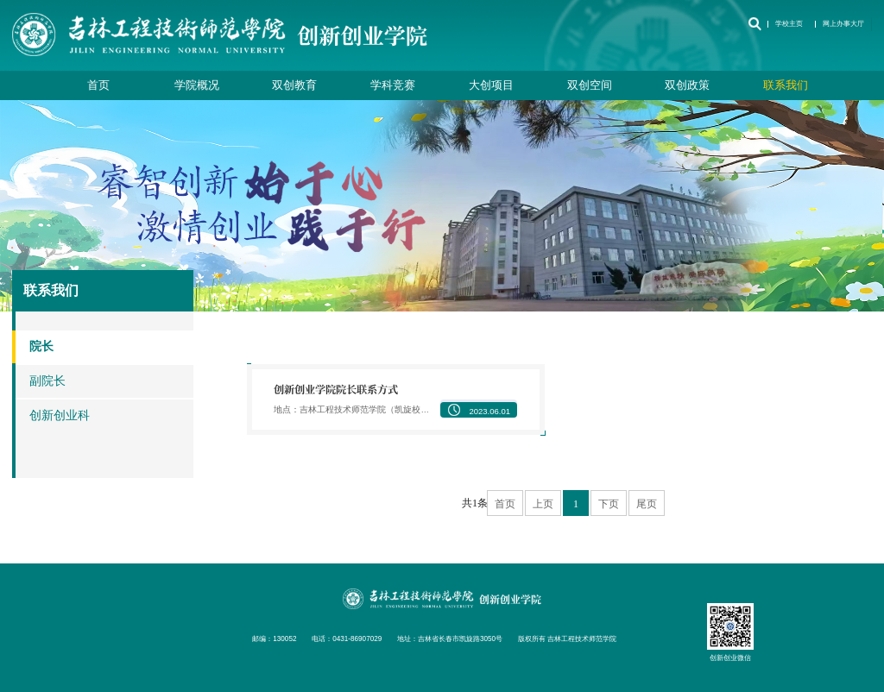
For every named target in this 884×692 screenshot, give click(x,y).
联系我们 (785, 85)
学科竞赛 (392, 85)
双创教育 (294, 85)
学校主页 (789, 24)
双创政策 (687, 85)
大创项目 (491, 85)
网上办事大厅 (843, 24)
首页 (98, 85)
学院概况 (196, 85)
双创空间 (589, 85)
